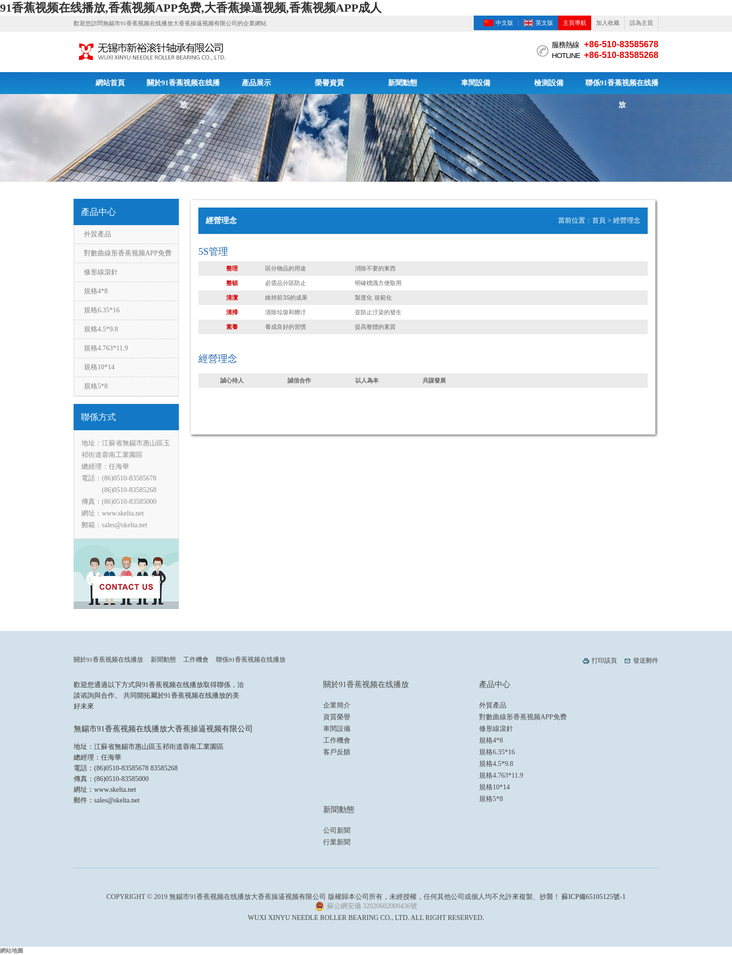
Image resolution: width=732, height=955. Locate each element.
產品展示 (256, 83)
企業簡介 (336, 705)
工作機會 (196, 659)
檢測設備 (548, 83)
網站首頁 (110, 83)
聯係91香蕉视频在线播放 (621, 86)
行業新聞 (336, 842)
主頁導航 (574, 22)
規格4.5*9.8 (101, 329)
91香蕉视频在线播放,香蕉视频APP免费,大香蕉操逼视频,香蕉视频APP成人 (191, 7)
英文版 (544, 22)
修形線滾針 (101, 272)
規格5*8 (96, 386)
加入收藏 (607, 22)
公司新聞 (336, 830)
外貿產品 (97, 234)
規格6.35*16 (102, 310)
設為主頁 (641, 22)
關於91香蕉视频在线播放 (183, 86)
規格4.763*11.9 (106, 348)
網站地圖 (11, 950)
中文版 (504, 22)
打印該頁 (604, 660)
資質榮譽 (336, 717)
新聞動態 (402, 83)
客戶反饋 (336, 752)
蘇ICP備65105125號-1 (593, 896)
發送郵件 (645, 660)
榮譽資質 (329, 83)
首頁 (599, 220)
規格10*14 (99, 367)
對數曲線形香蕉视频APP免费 (128, 253)
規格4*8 (96, 291)
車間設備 (475, 83)
